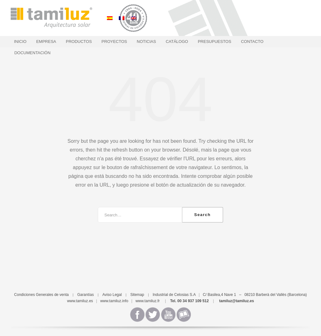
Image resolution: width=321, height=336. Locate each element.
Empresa (46, 41)
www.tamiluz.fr (147, 301)
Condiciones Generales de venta (41, 294)
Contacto (252, 41)
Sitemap (137, 294)
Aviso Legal (112, 294)
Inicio (20, 41)
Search (202, 214)
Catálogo (177, 41)
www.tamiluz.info (114, 301)
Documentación (32, 52)
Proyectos (114, 41)
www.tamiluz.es (80, 301)
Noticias (146, 41)
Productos (79, 41)
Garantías (85, 294)
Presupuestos (214, 41)
